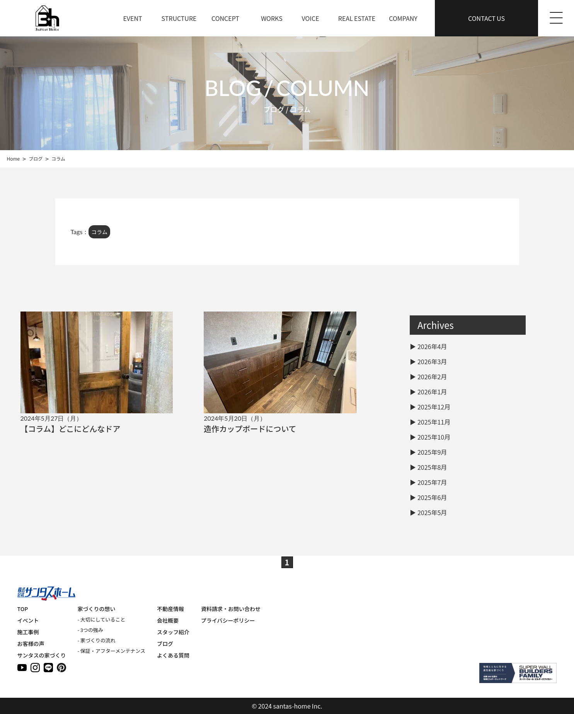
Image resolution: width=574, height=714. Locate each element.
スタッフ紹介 (173, 632)
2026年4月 (432, 346)
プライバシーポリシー (228, 620)
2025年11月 (433, 421)
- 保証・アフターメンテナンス (111, 650)
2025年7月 (432, 482)
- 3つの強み (90, 630)
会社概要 (168, 620)
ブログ (165, 643)
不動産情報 (170, 609)
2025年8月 (432, 467)
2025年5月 (432, 512)
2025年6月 (432, 497)
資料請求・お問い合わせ (231, 609)
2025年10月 (433, 437)
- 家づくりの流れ (97, 640)
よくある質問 (173, 655)
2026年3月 (432, 361)
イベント (28, 620)
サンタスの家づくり (41, 655)
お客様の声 (30, 643)
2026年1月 (432, 391)
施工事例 (28, 632)
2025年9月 (432, 452)
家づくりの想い (97, 609)
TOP (22, 609)
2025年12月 (433, 406)
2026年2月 (432, 376)
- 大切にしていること (102, 619)
